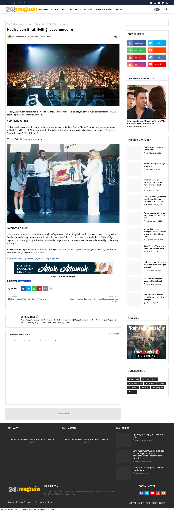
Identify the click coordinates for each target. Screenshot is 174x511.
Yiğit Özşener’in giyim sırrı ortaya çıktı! (149, 435)
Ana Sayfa (43, 9)
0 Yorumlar (114, 333)
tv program (158, 387)
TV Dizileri (88, 9)
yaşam (133, 392)
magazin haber (24, 24)
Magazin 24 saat (151, 379)
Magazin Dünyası (104, 9)
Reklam (119, 9)
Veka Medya (28, 316)
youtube (159, 64)
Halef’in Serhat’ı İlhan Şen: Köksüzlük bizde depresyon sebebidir (155, 264)
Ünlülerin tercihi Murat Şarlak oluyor (153, 148)
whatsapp (138, 50)
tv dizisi (146, 387)
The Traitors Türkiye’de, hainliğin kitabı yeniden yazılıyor (154, 297)
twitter (159, 43)
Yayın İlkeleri (24, 3)
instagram (138, 64)
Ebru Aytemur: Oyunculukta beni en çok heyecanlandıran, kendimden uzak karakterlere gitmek (149, 454)
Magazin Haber (58, 9)
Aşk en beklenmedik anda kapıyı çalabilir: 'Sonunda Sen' (154, 215)
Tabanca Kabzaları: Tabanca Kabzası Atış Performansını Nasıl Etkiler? (153, 183)
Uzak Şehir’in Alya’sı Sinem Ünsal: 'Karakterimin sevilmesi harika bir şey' (155, 199)
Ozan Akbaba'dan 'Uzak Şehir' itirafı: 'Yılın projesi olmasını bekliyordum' (146, 122)
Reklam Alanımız (63, 413)
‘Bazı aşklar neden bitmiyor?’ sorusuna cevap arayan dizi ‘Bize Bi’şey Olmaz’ (155, 233)
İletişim (141, 503)
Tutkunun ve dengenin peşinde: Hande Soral (153, 279)
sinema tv (134, 387)
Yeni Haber (74, 9)
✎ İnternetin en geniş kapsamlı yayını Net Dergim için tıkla (33, 258)
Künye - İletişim (11, 3)
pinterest (138, 57)
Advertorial (135, 379)
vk (159, 57)
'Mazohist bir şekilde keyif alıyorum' (155, 164)
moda (162, 383)
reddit (159, 50)
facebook (139, 43)
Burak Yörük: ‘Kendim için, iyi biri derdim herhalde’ (155, 247)
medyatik (150, 383)
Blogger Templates (24, 502)
